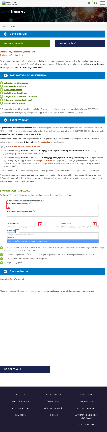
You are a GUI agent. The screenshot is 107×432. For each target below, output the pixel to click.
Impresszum (86, 401)
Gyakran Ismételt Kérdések (11, 55)
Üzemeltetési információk (12, 279)
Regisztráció (67, 43)
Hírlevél (53, 415)
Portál (4, 26)
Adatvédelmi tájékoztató (16, 83)
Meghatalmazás (44, 160)
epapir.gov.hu (93, 163)
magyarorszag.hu (62, 163)
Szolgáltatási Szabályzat (15, 93)
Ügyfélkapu (53, 401)
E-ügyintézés (13, 26)
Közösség (20, 415)
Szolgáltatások (21, 401)
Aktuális (21, 395)
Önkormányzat (20, 408)
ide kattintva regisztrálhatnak (26, 146)
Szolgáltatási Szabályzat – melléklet (21, 96)
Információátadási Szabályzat (18, 100)
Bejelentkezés (13, 43)
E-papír (6, 195)
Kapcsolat (86, 395)
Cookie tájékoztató (13, 89)
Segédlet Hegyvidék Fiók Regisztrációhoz (17, 51)
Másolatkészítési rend (14, 103)
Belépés (92, 3)
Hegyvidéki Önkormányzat (10, 3)
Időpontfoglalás (53, 408)
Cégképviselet (46, 142)
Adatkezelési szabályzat (15, 86)
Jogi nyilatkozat (86, 408)
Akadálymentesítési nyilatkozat (86, 416)
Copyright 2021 (86, 425)
